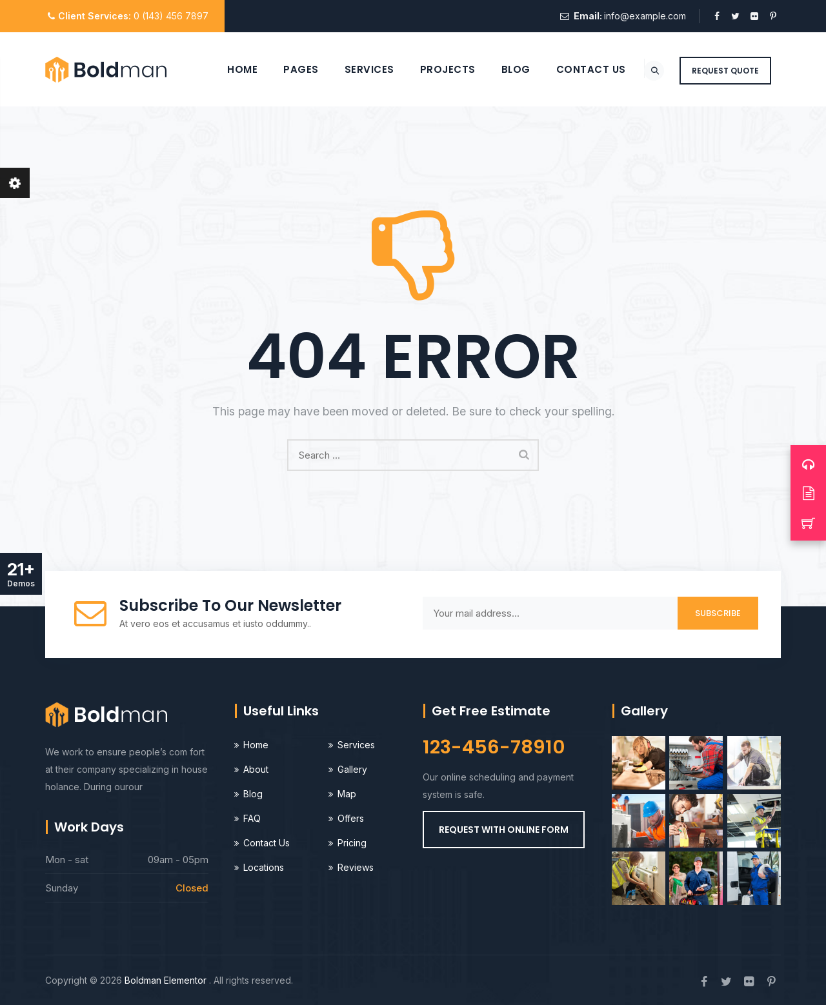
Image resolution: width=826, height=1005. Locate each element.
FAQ (252, 818)
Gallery (352, 769)
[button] (504, 829)
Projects (431, 69)
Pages (285, 69)
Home (226, 69)
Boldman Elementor (167, 980)
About (255, 769)
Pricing (352, 842)
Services (353, 69)
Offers (350, 818)
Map (346, 793)
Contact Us (574, 69)
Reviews (355, 867)
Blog (499, 69)
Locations (263, 867)
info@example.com (645, 15)
